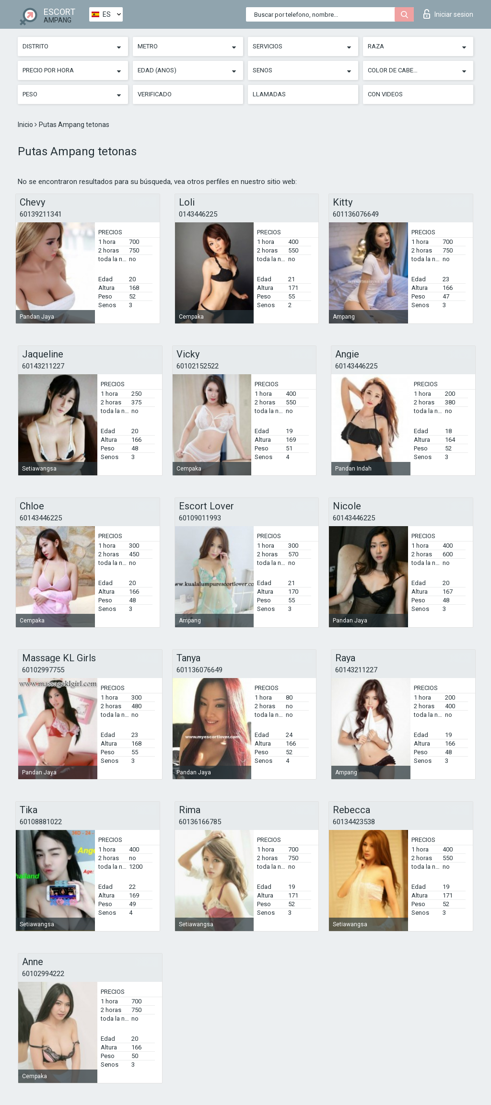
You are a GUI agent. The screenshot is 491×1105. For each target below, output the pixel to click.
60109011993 (200, 518)
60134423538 (354, 821)
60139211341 (41, 214)
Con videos (385, 94)
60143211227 (43, 366)
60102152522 (197, 366)
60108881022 (41, 821)
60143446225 (356, 366)
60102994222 (43, 973)
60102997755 (43, 670)
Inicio (26, 124)
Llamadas (269, 94)
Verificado (155, 94)
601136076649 (356, 214)
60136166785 (200, 821)
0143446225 (198, 214)
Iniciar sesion (448, 14)
